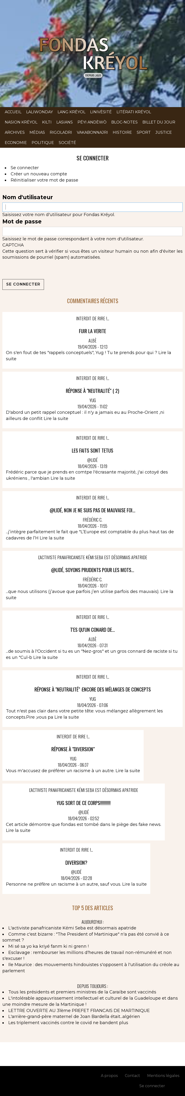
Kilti (47, 122)
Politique (43, 142)
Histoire (122, 132)
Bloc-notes (124, 122)
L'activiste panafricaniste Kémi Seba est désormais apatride (72, 928)
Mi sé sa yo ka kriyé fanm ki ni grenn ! (48, 946)
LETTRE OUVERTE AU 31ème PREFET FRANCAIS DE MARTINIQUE (79, 1010)
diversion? (76, 862)
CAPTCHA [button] (13, 245)
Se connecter (25, 167)
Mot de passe (22, 221)
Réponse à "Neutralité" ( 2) (92, 390)
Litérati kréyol (134, 112)
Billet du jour (158, 122)
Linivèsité (101, 112)
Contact (132, 1075)
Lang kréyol (71, 112)
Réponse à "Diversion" (73, 749)
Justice (164, 132)
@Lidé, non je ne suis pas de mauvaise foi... (92, 510)
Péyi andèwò (92, 122)
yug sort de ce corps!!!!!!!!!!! (84, 802)
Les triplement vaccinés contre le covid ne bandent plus (68, 1022)
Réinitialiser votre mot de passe (44, 180)
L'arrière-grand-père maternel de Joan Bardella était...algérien (74, 1016)
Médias (37, 132)
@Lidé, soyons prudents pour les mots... (92, 569)
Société (67, 142)
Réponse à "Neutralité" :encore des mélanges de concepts (92, 689)
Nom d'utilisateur (27, 197)
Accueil (13, 112)
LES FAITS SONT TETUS (92, 450)
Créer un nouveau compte (39, 174)
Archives (15, 132)
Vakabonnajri (92, 132)
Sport (144, 132)
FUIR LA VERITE (92, 331)
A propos (109, 1075)
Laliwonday (39, 112)
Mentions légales (163, 1075)
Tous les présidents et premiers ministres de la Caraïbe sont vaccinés (82, 992)
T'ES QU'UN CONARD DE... (92, 629)
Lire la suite (56, 418)
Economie (16, 142)
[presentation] (38, 270)
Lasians (64, 122)
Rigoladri (61, 132)
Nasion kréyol (21, 122)
